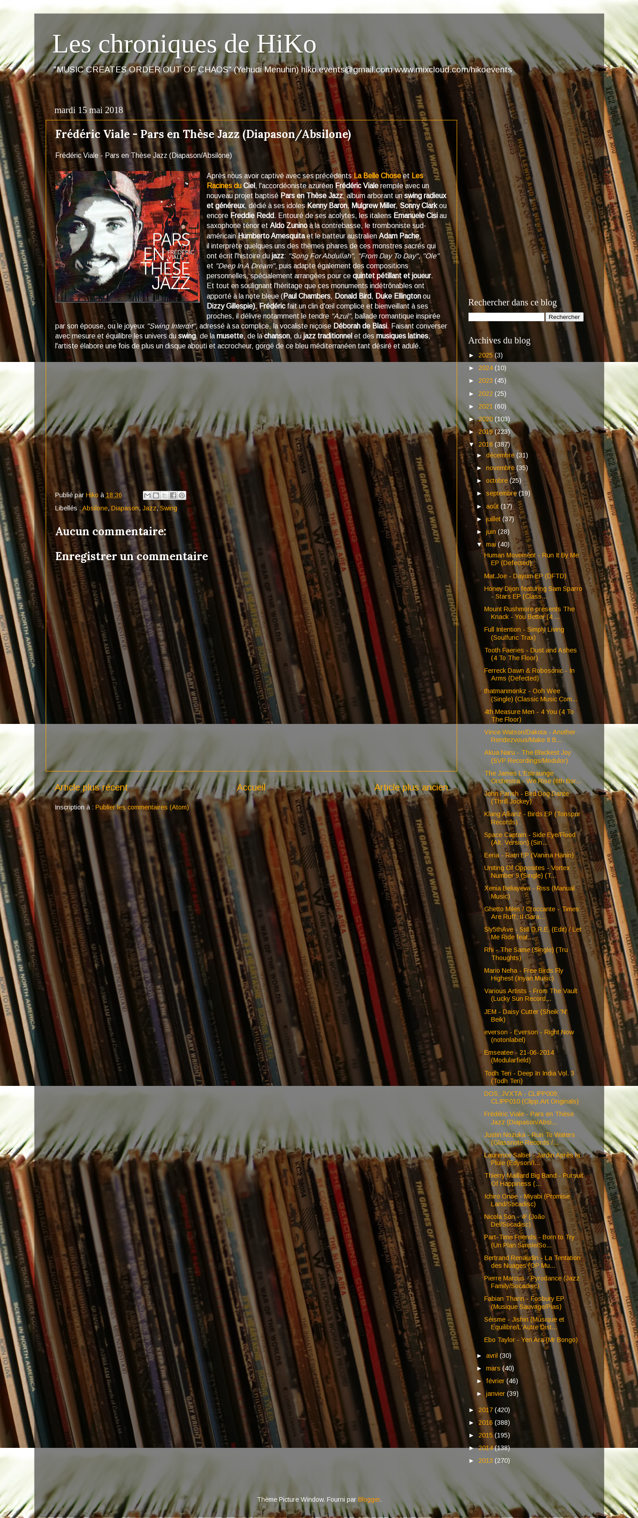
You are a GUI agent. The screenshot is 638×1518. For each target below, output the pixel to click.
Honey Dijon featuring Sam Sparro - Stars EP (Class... (533, 592)
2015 (486, 1435)
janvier (496, 1393)
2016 (486, 1422)
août (493, 506)
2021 (486, 406)
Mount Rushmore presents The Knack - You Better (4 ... (529, 612)
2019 (486, 431)
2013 (486, 1460)
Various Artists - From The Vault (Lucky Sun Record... (530, 994)
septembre (502, 493)
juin (492, 531)
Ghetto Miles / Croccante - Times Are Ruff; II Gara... (531, 912)
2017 (486, 1409)
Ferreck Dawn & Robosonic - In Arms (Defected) (529, 674)
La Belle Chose (377, 176)
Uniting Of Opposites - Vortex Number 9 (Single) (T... (527, 871)
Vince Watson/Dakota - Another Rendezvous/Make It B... (530, 735)
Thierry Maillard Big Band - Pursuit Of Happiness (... (533, 1179)
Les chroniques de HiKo (184, 43)
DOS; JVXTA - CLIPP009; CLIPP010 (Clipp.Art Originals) (531, 1097)
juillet (494, 519)
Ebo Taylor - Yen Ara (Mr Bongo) (531, 1339)
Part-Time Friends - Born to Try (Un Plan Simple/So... (529, 1240)
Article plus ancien (411, 787)
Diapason (125, 508)
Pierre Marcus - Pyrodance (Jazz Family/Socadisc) (532, 1282)
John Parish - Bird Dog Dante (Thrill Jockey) (526, 797)
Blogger (369, 1499)
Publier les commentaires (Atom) (142, 807)
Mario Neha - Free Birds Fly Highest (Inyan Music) (523, 974)
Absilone (95, 508)
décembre (501, 455)
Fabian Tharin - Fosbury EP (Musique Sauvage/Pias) (524, 1302)
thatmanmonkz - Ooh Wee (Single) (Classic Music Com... (530, 694)
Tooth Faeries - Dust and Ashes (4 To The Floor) (530, 654)
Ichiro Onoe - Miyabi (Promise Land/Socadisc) (527, 1200)
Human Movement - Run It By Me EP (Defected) (531, 559)
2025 (486, 355)
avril (493, 1355)
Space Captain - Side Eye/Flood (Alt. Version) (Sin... (530, 838)
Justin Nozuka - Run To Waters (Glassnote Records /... (529, 1138)
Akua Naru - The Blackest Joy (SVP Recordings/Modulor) (527, 756)
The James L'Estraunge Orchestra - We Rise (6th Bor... (532, 777)
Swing (168, 508)
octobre (498, 480)
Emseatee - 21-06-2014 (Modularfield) (519, 1056)
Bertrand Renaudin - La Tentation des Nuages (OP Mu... (532, 1261)
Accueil (251, 787)
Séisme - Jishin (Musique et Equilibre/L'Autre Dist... (524, 1323)
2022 (486, 393)
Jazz (149, 508)
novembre (501, 467)
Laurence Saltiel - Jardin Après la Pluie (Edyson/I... (532, 1159)
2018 (486, 444)
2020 (486, 419)
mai (492, 544)
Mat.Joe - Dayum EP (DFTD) (525, 576)
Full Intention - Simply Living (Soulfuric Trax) (524, 633)
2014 (486, 1447)
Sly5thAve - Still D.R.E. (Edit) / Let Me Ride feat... (532, 933)
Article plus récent (91, 787)
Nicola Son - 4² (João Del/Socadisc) (514, 1220)
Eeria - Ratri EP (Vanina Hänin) (529, 855)
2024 (486, 367)
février (496, 1381)
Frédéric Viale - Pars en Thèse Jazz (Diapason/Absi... (529, 1117)
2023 (486, 380)
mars (494, 1368)
